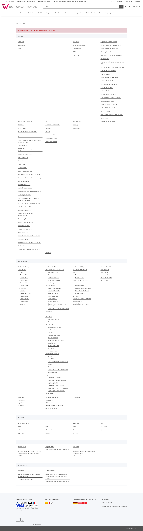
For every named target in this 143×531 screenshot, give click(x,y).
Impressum (76, 128)
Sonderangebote (23, 219)
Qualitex (103, 430)
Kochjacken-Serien (53, 277)
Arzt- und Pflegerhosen (80, 269)
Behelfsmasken (80, 285)
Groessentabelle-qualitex (108, 71)
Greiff (47, 426)
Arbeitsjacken (105, 272)
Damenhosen (24, 280)
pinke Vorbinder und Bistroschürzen (29, 203)
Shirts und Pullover (106, 277)
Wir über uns (77, 121)
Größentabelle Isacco (107, 91)
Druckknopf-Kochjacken (25, 154)
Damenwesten (24, 285)
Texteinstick (21, 400)
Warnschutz (104, 280)
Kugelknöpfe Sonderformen (56, 391)
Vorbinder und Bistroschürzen (55, 340)
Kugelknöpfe (49, 375)
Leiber (20, 430)
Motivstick (21, 405)
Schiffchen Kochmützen (55, 330)
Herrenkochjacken (53, 275)
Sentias (48, 433)
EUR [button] (111, 2)
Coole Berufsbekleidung (81, 456)
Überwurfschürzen (53, 346)
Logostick (21, 403)
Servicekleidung (50, 285)
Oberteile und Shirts (79, 293)
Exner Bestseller (23, 157)
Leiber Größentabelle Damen (109, 108)
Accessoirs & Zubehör (52, 353)
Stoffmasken (49, 311)
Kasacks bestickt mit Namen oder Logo (29, 178)
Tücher (50, 364)
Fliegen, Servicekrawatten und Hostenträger (57, 305)
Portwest (75, 430)
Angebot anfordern (51, 142)
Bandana (50, 332)
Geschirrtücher (52, 372)
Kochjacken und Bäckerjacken (55, 269)
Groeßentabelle (105, 74)
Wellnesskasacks (23, 246)
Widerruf (76, 42)
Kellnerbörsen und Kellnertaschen (58, 308)
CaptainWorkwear (23, 423)
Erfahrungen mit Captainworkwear (111, 55)
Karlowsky (104, 426)
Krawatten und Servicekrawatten (58, 361)
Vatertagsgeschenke (24, 225)
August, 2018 (22, 447)
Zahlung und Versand (79, 45)
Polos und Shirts (53, 301)
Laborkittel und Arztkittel (80, 280)
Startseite (120, 2)
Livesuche (76, 55)
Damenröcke (24, 283)
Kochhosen (49, 316)
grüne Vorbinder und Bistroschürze (29, 174)
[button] (125, 6)
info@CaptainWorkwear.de (27, 2)
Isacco (75, 426)
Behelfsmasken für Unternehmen (111, 45)
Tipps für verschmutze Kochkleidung (57, 449)
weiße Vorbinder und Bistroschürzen (29, 242)
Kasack (75, 272)
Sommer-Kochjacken (54, 280)
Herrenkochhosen (53, 322)
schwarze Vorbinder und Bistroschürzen (25, 214)
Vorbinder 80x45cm (24, 232)
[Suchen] (81, 6)
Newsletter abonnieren (108, 121)
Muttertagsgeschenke (24, 195)
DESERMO (76, 423)
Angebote (77, 397)
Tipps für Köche (50, 470)
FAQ (47, 121)
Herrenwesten (24, 301)
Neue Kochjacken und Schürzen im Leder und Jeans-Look (28, 199)
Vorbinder (51, 348)
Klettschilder (49, 403)
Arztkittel (20, 125)
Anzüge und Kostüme (54, 288)
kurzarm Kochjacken (24, 184)
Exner (102, 423)
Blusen (22, 272)
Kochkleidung (50, 283)
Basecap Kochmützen (54, 335)
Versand (38, 524)
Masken (75, 283)
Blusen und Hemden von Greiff (27, 131)
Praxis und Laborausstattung (82, 299)
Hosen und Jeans (53, 293)
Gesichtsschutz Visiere (82, 291)
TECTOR (75, 433)
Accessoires (21, 304)
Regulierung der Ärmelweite (54, 405)
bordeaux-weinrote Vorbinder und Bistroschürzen (28, 136)
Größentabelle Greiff (107, 81)
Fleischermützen (53, 338)
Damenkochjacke (23, 145)
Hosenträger (51, 367)
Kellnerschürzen (53, 296)
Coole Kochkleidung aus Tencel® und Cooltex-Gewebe (29, 141)
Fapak (20, 426)
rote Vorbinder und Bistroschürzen (28, 207)
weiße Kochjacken (23, 239)
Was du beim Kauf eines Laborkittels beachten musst (84, 452)
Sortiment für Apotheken (25, 222)
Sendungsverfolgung (52, 138)
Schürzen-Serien (53, 351)
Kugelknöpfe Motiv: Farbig (56, 385)
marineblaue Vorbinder (25, 188)
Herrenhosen (24, 296)
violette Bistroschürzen (25, 229)
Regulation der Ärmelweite (109, 42)
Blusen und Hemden (54, 291)
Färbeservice (22, 164)
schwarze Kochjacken (24, 210)
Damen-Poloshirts (25, 275)
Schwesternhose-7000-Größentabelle (112, 114)
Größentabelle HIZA (107, 87)
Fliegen (50, 356)
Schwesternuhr (77, 301)
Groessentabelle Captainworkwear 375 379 (112, 63)
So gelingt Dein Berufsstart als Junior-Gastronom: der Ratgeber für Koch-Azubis (29, 453)
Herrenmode (22, 288)
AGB (74, 52)
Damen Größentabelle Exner (109, 77)
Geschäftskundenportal (53, 125)
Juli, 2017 (76, 447)
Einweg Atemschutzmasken (83, 288)
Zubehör (103, 283)
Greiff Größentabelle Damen (109, 84)
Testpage (48, 253)
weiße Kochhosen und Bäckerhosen (29, 236)
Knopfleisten (51, 359)
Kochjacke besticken (24, 181)
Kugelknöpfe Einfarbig (54, 377)
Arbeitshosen (105, 269)
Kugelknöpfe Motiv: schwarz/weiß (58, 388)
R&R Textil (21, 433)
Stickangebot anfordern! (108, 52)
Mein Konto (129, 2)
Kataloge (48, 128)
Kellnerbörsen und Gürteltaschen (58, 369)
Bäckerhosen (22, 128)
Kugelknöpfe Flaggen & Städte (57, 380)
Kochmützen (49, 324)
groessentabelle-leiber (107, 101)
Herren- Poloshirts (25, 293)
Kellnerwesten (52, 299)
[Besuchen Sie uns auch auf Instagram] (22, 519)
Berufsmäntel (105, 275)
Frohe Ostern (105, 58)
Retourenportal (50, 135)
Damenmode (22, 269)
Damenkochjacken (53, 272)
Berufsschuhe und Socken (81, 304)
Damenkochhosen (53, 319)
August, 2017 (50, 447)
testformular (104, 118)
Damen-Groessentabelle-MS (109, 48)
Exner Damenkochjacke (25, 161)
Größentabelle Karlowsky (108, 94)
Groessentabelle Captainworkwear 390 (112, 67)
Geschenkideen (22, 168)
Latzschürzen (52, 343)
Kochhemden (50, 314)
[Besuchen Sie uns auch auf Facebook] (18, 519)
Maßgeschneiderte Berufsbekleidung (29, 191)
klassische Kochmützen (55, 327)
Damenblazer (24, 277)
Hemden (22, 291)
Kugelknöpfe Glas (53, 383)
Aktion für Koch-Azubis (25, 121)
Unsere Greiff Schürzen (25, 171)
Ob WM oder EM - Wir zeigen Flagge (29, 249)
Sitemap (75, 125)
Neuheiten (21, 470)
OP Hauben (76, 296)
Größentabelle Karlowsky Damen (111, 98)
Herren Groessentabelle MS (109, 104)
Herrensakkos (24, 299)
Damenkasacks (79, 275)
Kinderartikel (49, 393)
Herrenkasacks (79, 277)
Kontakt (137, 2)
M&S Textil (49, 430)
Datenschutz (77, 48)
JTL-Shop (133, 528)
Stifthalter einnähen (52, 408)
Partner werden (105, 111)
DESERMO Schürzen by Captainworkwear (25, 150)
